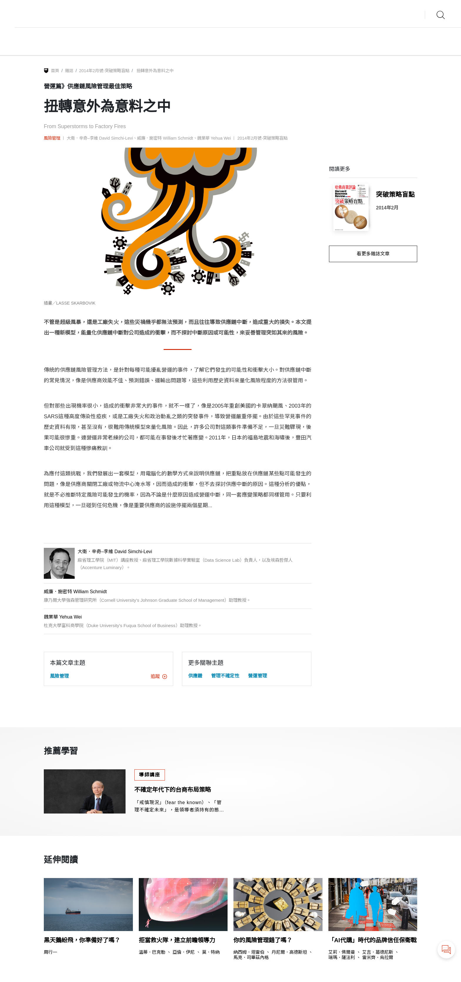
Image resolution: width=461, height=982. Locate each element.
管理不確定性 (225, 675)
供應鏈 (195, 675)
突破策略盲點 (395, 194)
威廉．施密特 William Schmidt (165, 138)
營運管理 (257, 675)
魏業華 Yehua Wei (214, 138)
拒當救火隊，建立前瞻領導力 (177, 940)
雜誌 (69, 70)
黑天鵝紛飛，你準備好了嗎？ (82, 940)
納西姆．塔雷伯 (248, 952)
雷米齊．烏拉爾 (377, 957)
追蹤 (159, 676)
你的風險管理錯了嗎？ (262, 940)
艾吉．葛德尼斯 (377, 952)
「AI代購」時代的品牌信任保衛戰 (372, 940)
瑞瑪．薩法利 (341, 957)
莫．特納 (211, 952)
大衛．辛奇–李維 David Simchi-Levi (100, 138)
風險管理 (52, 138)
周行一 (50, 952)
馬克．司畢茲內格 (251, 957)
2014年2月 (387, 207)
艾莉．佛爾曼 (341, 952)
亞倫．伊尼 (184, 952)
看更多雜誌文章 (373, 253)
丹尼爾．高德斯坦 (289, 952)
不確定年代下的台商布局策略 (172, 789)
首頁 (55, 70)
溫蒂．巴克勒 (152, 952)
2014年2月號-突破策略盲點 (104, 70)
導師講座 (149, 774)
